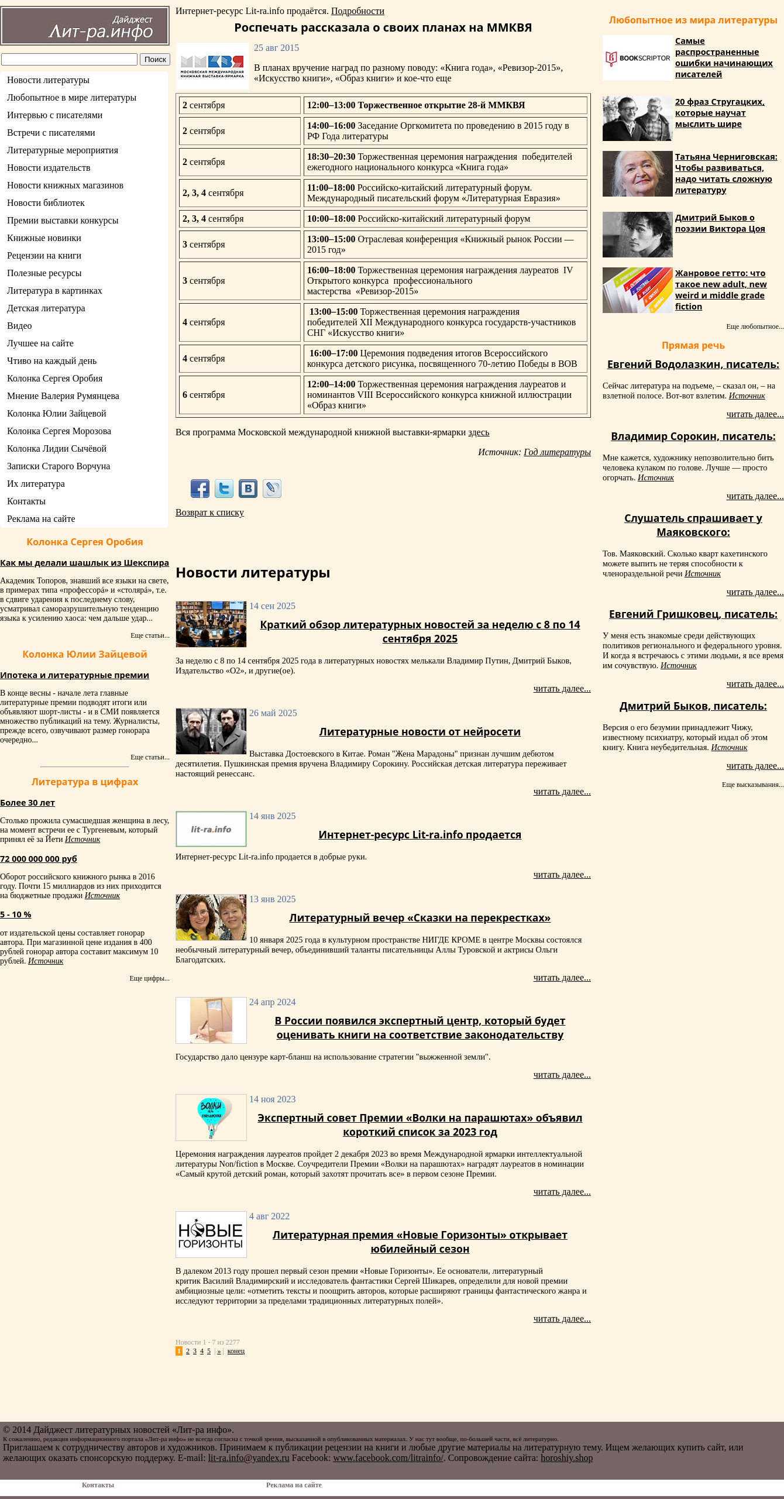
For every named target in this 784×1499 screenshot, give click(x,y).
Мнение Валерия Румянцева (63, 396)
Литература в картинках (54, 290)
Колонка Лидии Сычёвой (56, 448)
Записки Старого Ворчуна (58, 466)
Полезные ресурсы (44, 273)
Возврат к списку (210, 512)
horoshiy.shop (567, 1458)
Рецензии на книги (44, 255)
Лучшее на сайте (40, 343)
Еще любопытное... (755, 326)
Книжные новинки (44, 238)
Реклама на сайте (41, 519)
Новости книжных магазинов (65, 185)
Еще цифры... (149, 978)
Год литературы (557, 452)
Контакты (26, 501)
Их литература (36, 484)
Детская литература (46, 308)
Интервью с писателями (54, 115)
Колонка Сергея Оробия (54, 378)
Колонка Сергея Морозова (59, 431)
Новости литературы (48, 80)
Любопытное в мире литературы (71, 97)
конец (236, 1351)
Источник (82, 839)
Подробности (357, 11)
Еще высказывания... (753, 785)
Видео (19, 326)
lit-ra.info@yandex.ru (249, 1458)
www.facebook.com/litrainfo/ (388, 1458)
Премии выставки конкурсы (62, 220)
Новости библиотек (46, 203)
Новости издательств (49, 168)
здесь (478, 432)
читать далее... (562, 688)
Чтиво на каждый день (52, 361)
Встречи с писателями (51, 132)
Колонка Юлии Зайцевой (56, 413)
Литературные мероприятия (62, 150)
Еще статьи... (150, 635)
